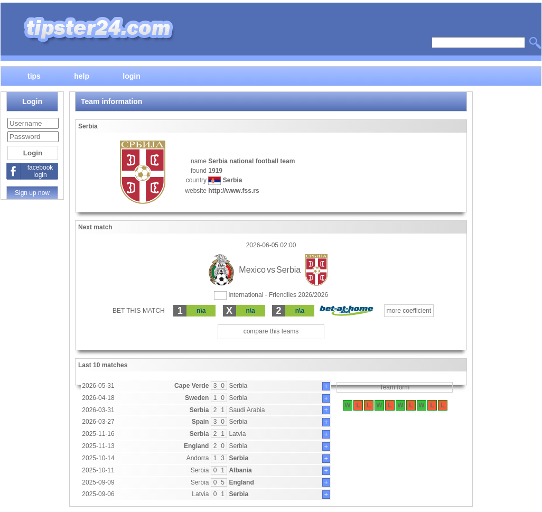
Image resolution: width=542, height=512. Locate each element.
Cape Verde (191, 385)
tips (34, 75)
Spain (200, 421)
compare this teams (271, 331)
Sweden (197, 398)
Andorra (197, 458)
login (131, 75)
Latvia (237, 433)
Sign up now (32, 193)
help (81, 75)
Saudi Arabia (247, 410)
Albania (240, 470)
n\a (201, 310)
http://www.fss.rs (233, 190)
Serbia (238, 385)
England (196, 446)
